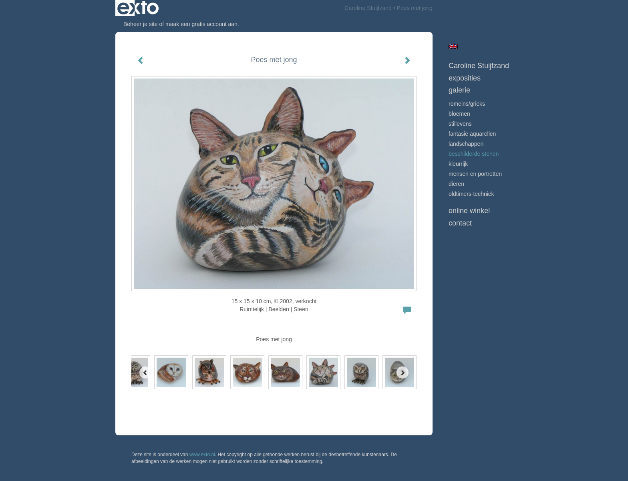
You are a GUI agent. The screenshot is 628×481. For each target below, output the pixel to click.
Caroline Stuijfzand (368, 8)
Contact (460, 223)
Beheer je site (140, 24)
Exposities (465, 78)
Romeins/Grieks (467, 104)
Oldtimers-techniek (471, 194)
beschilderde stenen (474, 154)
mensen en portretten (475, 174)
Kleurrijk (458, 164)
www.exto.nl (202, 454)
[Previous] (145, 372)
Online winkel (469, 211)
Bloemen (459, 114)
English (453, 46)
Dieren (456, 184)
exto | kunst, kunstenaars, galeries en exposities (138, 8)
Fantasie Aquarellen (472, 134)
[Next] (403, 372)
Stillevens (460, 124)
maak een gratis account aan (201, 24)
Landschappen (466, 144)
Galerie (459, 90)
